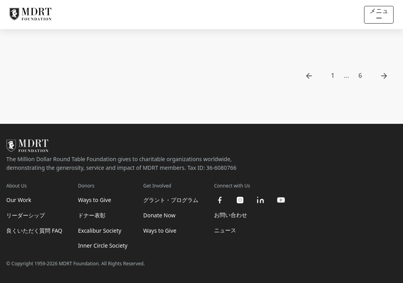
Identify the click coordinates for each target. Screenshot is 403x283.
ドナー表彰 (91, 215)
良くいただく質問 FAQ (34, 230)
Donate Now (159, 215)
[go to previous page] (309, 76)
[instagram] (240, 200)
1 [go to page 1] (333, 75)
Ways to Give (94, 200)
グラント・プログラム (170, 200)
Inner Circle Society (103, 245)
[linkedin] (260, 200)
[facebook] (219, 200)
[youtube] (281, 200)
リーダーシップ (25, 215)
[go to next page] (384, 76)
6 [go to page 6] (360, 75)
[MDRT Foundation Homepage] (30, 14)
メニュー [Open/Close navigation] (379, 14)
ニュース (225, 230)
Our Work (18, 200)
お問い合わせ (230, 215)
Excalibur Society (99, 230)
